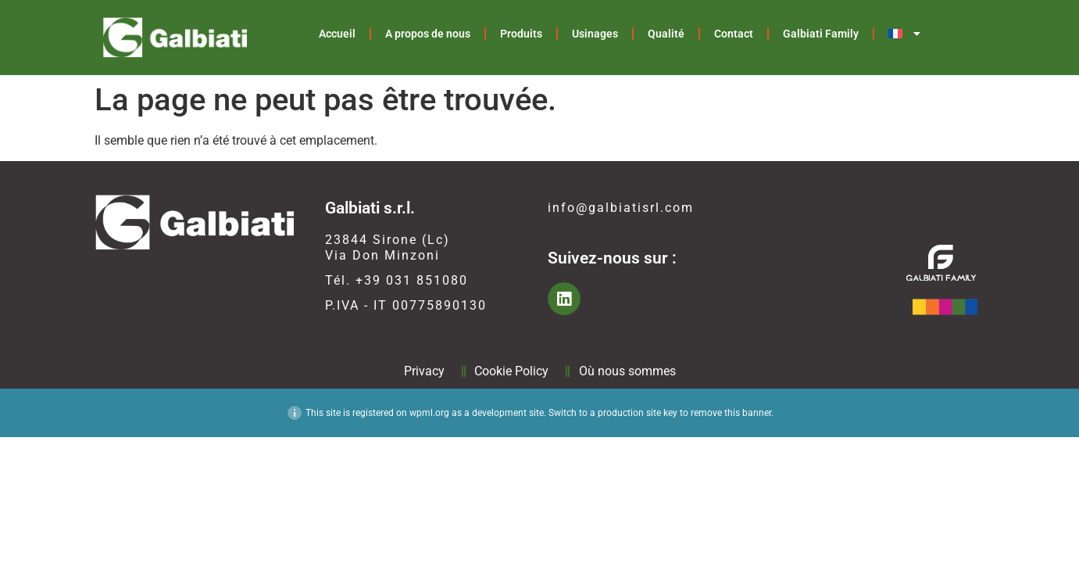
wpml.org (429, 412)
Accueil (337, 33)
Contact (733, 33)
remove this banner (731, 412)
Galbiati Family (821, 33)
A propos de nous (427, 33)
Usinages (595, 33)
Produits (521, 33)
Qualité (666, 33)
